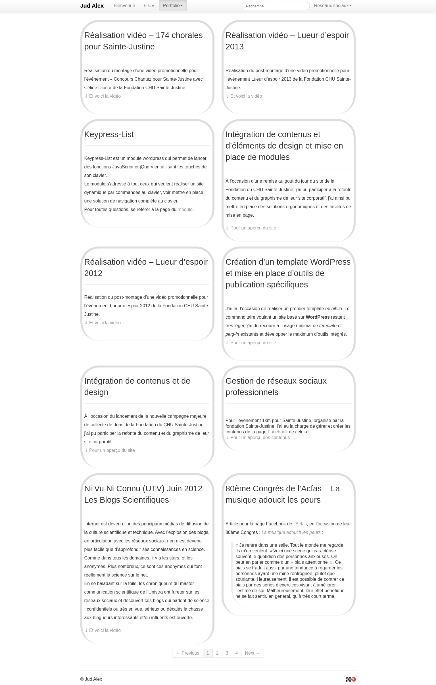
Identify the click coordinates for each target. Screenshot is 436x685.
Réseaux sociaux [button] (333, 5)
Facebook (277, 431)
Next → (252, 653)
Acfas (301, 523)
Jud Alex (92, 6)
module (185, 209)
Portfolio (173, 5)
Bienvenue (124, 5)
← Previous (187, 653)
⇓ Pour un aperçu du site (251, 227)
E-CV (149, 5)
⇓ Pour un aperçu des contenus (258, 437)
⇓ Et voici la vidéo (102, 96)
